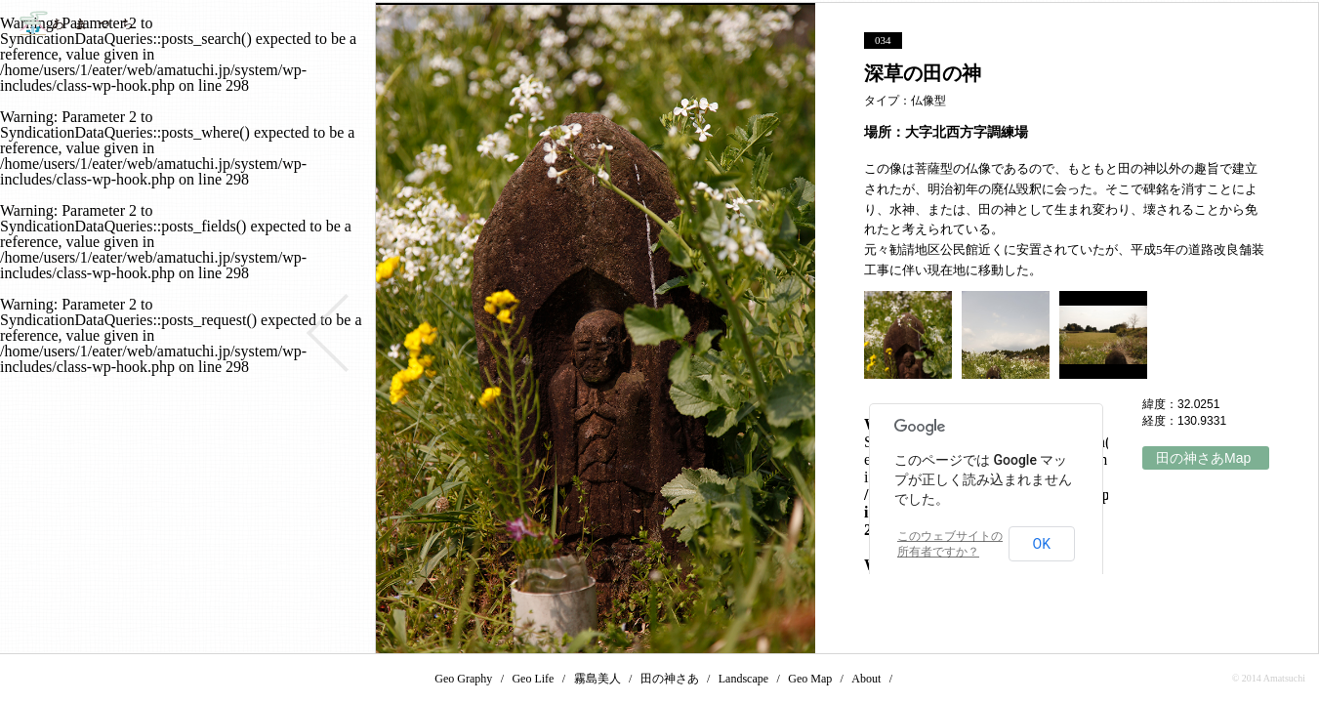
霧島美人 (597, 678)
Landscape (743, 678)
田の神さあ (669, 678)
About (866, 678)
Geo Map (810, 678)
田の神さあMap (1203, 458)
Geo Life (533, 678)
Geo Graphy (463, 678)
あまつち (76, 23)
